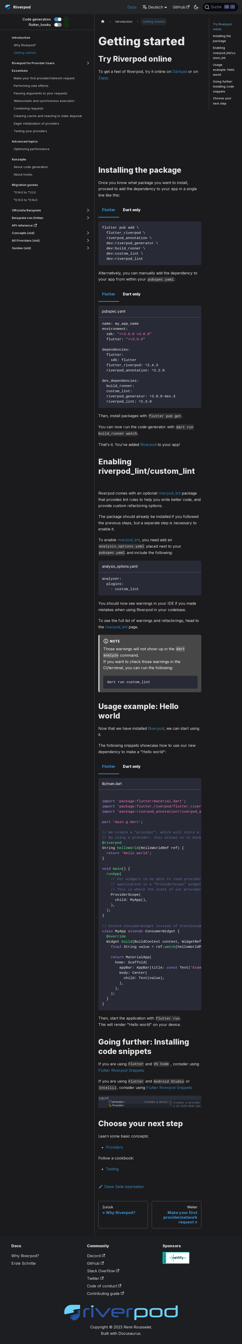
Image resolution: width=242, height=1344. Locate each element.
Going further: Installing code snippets (223, 86)
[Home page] (102, 21)
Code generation (36, 19)
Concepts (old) (23, 233)
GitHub (181, 7)
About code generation (31, 167)
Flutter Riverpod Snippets (121, 1070)
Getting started (25, 53)
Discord (96, 1255)
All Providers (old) (26, 240)
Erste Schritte (23, 1263)
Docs (132, 7)
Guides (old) (21, 248)
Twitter (95, 1278)
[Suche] (220, 7)
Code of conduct (104, 1286)
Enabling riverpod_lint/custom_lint (224, 52)
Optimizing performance (31, 149)
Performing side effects (31, 86)
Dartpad (180, 71)
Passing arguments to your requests (40, 93)
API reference (24, 225)
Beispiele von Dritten (27, 218)
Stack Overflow (103, 1270)
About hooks (23, 174)
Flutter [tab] (108, 209)
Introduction (21, 37)
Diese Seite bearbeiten (121, 1186)
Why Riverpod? (25, 45)
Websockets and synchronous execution (44, 101)
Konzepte (19, 159)
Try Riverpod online (222, 26)
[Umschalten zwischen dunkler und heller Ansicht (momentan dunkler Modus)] (196, 7)
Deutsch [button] (152, 7)
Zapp (103, 78)
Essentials (20, 70)
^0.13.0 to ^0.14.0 (25, 200)
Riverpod (148, 444)
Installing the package (222, 38)
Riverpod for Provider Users (33, 63)
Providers (114, 1147)
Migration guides (25, 185)
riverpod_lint (169, 493)
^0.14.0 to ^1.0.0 (25, 192)
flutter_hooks (40, 25)
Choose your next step (222, 101)
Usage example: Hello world (223, 69)
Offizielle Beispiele (26, 210)
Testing (112, 1169)
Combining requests (28, 108)
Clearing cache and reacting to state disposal (48, 116)
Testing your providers (30, 131)
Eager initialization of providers (36, 123)
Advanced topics (25, 141)
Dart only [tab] (132, 209)
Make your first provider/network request (44, 78)
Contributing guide (105, 1293)
